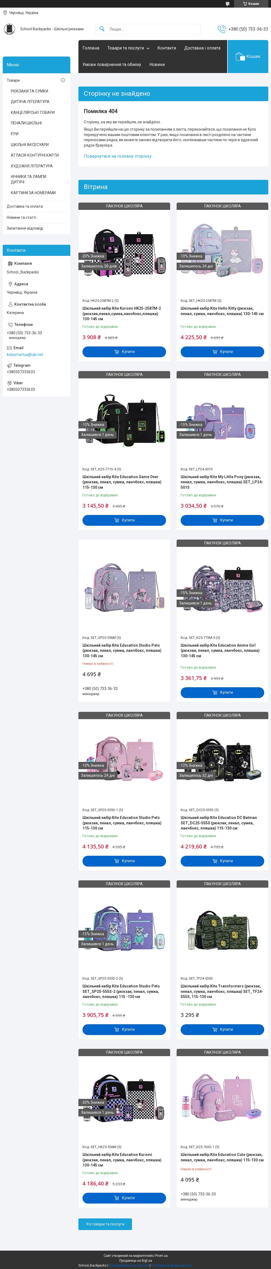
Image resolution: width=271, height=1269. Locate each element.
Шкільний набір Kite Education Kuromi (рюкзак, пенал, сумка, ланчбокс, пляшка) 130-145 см (121, 1159)
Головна (90, 48)
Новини (157, 64)
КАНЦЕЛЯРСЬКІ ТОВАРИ (33, 112)
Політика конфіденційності (172, 1265)
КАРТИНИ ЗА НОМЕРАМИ (33, 193)
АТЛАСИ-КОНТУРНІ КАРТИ (35, 155)
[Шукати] (102, 29)
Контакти (166, 48)
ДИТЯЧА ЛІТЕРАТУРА (30, 102)
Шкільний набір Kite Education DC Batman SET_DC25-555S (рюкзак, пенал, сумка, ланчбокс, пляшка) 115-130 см (219, 822)
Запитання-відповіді (25, 228)
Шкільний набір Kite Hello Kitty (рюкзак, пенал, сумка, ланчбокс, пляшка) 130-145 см (222, 311)
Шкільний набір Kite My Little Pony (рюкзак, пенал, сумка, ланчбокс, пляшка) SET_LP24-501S (222, 482)
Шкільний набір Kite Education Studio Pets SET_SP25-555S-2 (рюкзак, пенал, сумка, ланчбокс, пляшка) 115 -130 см (121, 991)
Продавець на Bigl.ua (135, 1261)
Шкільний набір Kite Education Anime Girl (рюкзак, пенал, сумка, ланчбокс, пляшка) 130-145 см (220, 650)
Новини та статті (21, 217)
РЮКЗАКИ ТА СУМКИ (29, 91)
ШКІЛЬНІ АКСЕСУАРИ (30, 145)
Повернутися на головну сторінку (118, 156)
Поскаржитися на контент (129, 1265)
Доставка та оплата (25, 206)
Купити (128, 351)
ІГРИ (14, 134)
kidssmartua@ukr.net (25, 354)
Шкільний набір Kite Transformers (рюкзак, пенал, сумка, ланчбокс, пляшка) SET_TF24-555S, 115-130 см (222, 991)
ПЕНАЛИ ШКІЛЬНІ (26, 123)
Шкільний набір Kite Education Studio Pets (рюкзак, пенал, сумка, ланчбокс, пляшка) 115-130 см (121, 822)
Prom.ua (161, 1256)
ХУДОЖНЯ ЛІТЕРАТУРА (32, 166)
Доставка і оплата (202, 48)
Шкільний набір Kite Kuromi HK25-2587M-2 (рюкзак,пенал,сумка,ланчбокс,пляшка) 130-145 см (121, 313)
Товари (13, 80)
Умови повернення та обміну (111, 64)
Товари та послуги (125, 48)
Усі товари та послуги (105, 1224)
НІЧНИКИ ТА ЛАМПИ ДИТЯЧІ (28, 179)
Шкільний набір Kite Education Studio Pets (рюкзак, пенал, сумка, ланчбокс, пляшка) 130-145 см (121, 650)
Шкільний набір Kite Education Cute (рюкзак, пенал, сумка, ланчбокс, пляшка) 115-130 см (222, 1157)
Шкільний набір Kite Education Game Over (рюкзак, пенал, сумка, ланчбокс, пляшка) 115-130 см (121, 482)
